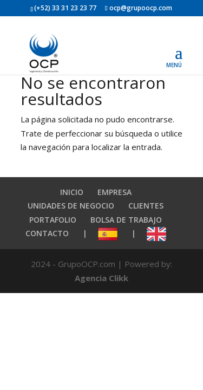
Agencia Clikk (101, 277)
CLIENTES (145, 205)
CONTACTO (47, 233)
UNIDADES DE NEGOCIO (71, 205)
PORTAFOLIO (52, 219)
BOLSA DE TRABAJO (126, 219)
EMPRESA (114, 192)
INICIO (71, 192)
